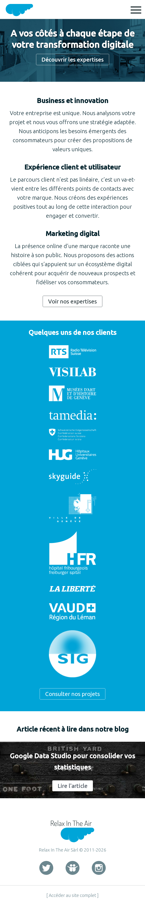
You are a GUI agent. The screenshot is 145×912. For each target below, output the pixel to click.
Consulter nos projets (72, 694)
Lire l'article (73, 786)
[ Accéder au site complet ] (72, 895)
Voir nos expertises (72, 301)
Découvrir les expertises (73, 59)
